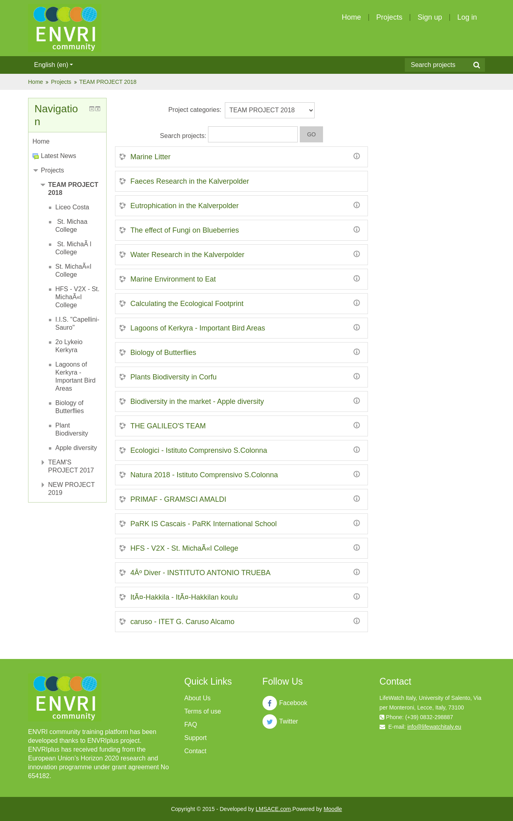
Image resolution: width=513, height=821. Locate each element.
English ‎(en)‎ (53, 64)
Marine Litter (150, 157)
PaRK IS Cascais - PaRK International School (203, 524)
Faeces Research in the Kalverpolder (189, 181)
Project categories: (195, 109)
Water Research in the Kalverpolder (187, 255)
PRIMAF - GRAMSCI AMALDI (178, 499)
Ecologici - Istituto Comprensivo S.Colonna (198, 450)
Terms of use (202, 711)
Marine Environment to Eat (173, 279)
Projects (389, 17)
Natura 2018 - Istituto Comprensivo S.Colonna (204, 475)
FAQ (190, 724)
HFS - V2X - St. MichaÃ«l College (184, 548)
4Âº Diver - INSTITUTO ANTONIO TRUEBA (200, 573)
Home (351, 17)
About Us (197, 698)
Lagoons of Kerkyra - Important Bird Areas (197, 328)
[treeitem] (67, 141)
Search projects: (184, 135)
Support (195, 737)
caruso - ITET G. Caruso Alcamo (182, 622)
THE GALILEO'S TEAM (168, 426)
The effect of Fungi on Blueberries (184, 230)
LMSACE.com (273, 809)
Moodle (332, 809)
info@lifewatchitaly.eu (434, 727)
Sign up (430, 17)
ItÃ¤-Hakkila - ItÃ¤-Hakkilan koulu (184, 597)
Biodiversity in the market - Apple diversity (197, 401)
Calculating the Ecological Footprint (186, 304)
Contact (195, 751)
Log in (467, 17)
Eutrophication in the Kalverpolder (184, 206)
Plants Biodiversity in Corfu (173, 377)
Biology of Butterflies (163, 353)
